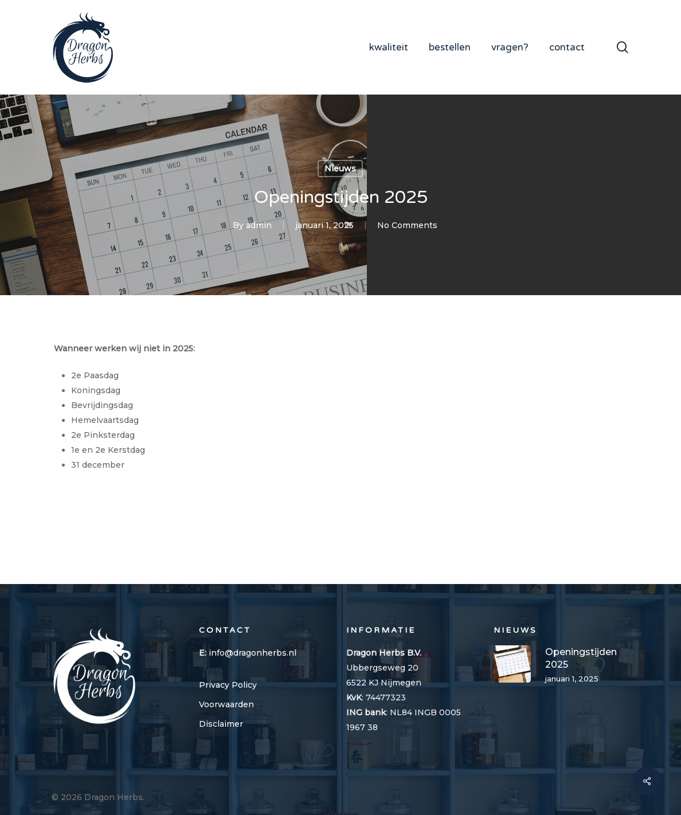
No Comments (407, 225)
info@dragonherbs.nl (252, 653)
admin (259, 225)
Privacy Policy (228, 685)
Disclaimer (221, 724)
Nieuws (340, 168)
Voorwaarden (226, 704)
